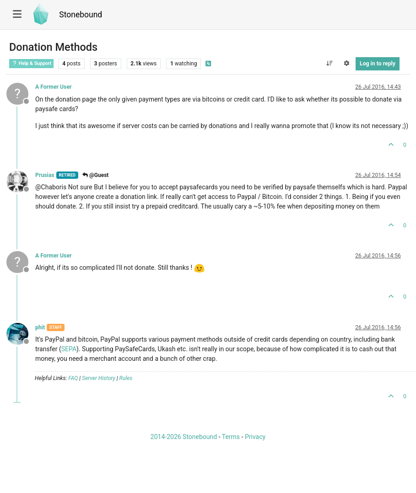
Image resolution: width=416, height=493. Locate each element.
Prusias (44, 175)
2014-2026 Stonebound (184, 436)
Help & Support (31, 63)
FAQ (73, 378)
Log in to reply (377, 63)
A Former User (53, 87)
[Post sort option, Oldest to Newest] (329, 63)
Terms (231, 436)
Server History (98, 378)
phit (40, 327)
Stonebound (80, 14)
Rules (126, 378)
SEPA (68, 349)
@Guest (95, 175)
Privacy (255, 436)
